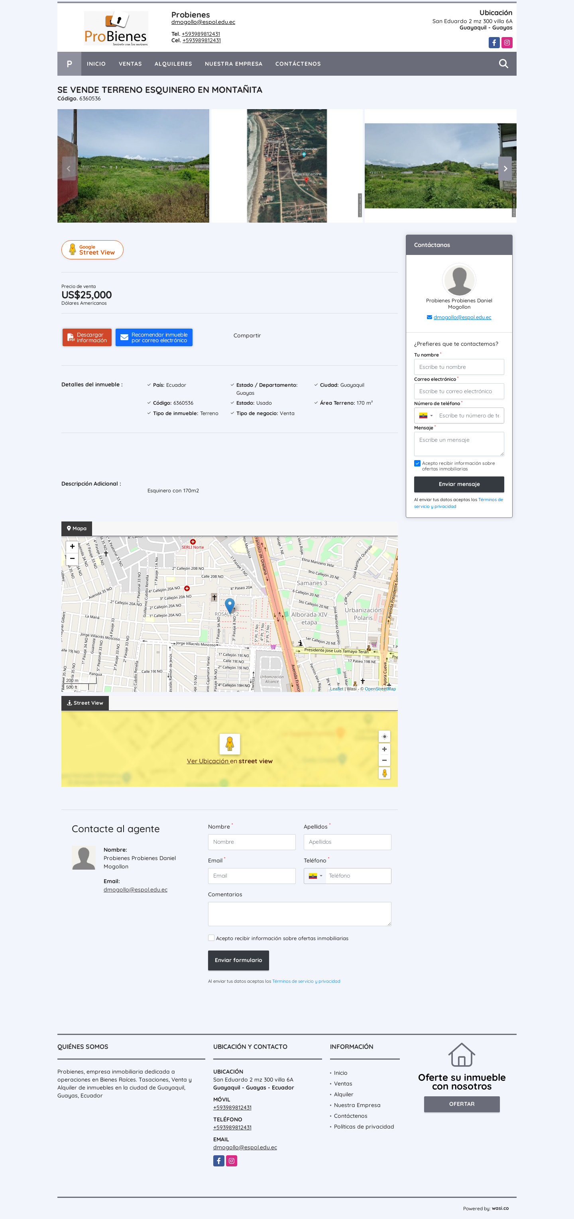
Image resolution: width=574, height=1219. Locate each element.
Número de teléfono (438, 403)
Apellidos (317, 826)
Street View (93, 249)
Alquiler (344, 1094)
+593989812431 (201, 33)
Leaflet (336, 688)
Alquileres (173, 63)
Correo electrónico (436, 379)
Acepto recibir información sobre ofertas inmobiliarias (282, 938)
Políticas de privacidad (364, 1126)
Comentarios (225, 894)
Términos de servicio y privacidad (306, 981)
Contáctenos (298, 63)
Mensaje (425, 427)
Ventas (130, 63)
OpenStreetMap (380, 688)
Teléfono (316, 860)
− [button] (72, 559)
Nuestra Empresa (234, 63)
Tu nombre (427, 354)
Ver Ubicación (208, 761)
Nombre (220, 826)
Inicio (96, 63)
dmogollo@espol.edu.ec (203, 21)
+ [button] (72, 547)
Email (216, 860)
